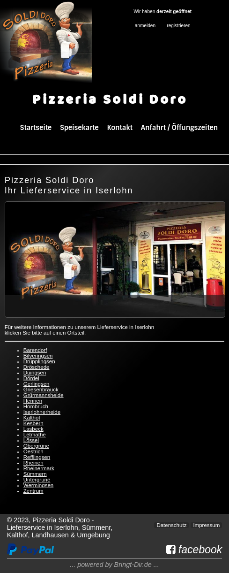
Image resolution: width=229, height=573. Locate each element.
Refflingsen (36, 457)
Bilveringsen (38, 356)
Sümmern (35, 474)
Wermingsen (38, 485)
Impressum (206, 525)
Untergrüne (37, 479)
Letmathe (34, 434)
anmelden (145, 25)
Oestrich (33, 451)
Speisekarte (79, 127)
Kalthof (31, 417)
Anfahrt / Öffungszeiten (179, 127)
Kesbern (33, 423)
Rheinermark (38, 468)
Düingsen (34, 372)
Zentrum (33, 491)
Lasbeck (33, 429)
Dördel (31, 378)
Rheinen (33, 463)
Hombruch (35, 406)
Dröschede (36, 367)
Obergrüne (36, 446)
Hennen (32, 401)
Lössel (31, 440)
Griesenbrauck (41, 389)
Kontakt (120, 127)
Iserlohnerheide (41, 412)
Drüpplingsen (39, 361)
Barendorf (35, 350)
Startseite (36, 127)
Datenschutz (171, 525)
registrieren (178, 25)
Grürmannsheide (43, 395)
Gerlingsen (36, 384)
